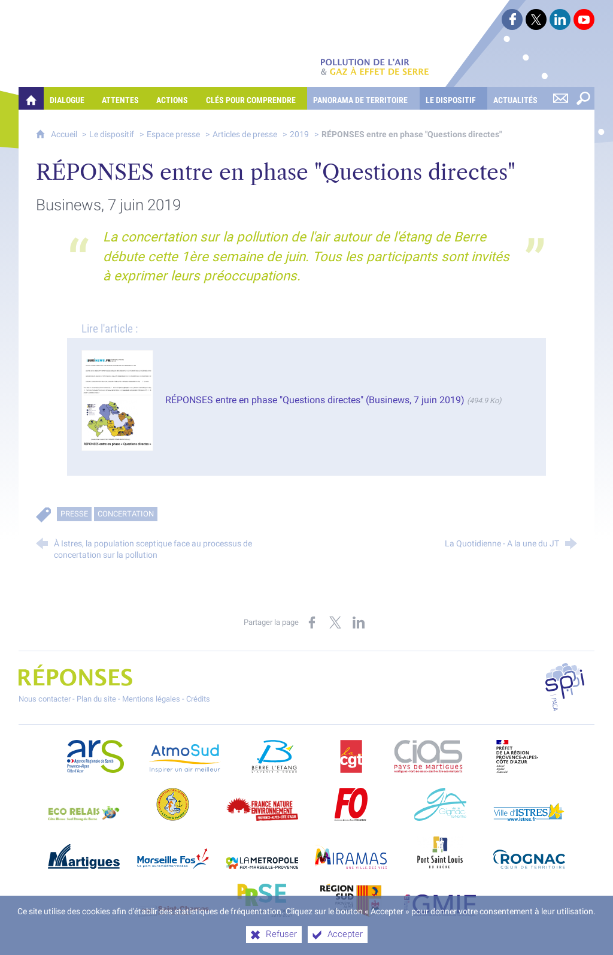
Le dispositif (111, 134)
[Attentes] (123, 98)
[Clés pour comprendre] (253, 98)
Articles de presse (245, 134)
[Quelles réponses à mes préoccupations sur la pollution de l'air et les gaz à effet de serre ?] (31, 98)
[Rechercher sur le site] (583, 98)
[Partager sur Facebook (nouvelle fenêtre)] (312, 622)
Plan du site (96, 698)
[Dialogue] (70, 98)
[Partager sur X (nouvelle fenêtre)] (335, 622)
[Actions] (174, 98)
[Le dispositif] (453, 98)
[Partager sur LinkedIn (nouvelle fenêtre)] (358, 622)
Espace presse (173, 134)
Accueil (65, 134)
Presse (74, 513)
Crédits (198, 698)
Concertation (126, 513)
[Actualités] (518, 98)
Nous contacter (45, 698)
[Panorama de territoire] (363, 98)
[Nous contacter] (560, 98)
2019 (299, 134)
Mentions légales (151, 698)
